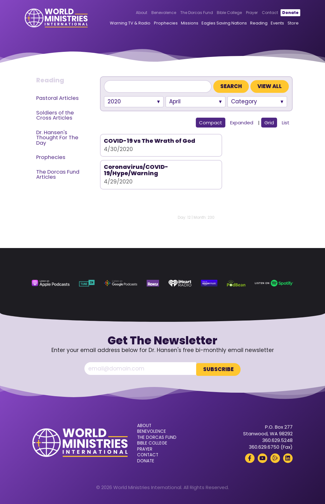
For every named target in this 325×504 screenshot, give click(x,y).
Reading (251, 23)
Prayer (244, 13)
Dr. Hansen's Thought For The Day (57, 138)
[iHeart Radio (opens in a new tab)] (180, 283)
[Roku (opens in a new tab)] (153, 283)
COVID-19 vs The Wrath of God (143, 144)
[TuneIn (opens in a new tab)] (87, 283)
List (285, 122)
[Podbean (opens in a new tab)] (236, 283)
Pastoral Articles (57, 98)
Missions (182, 23)
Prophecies (158, 23)
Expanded (241, 122)
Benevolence (156, 13)
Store (285, 23)
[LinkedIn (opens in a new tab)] (288, 457)
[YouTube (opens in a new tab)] (262, 457)
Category (244, 101)
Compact (210, 122)
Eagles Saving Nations (216, 23)
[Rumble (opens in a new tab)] (275, 457)
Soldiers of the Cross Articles (55, 115)
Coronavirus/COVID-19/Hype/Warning (232, 144)
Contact (262, 13)
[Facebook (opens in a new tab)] (250, 457)
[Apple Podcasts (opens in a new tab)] (51, 283)
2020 (114, 101)
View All (269, 86)
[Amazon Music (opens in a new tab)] (209, 283)
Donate (282, 13)
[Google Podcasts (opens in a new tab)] (120, 283)
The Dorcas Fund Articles (57, 174)
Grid (269, 122)
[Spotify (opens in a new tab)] (274, 283)
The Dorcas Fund (188, 13)
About (134, 13)
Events (269, 23)
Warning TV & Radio (122, 23)
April (175, 101)
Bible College (221, 13)
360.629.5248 (277, 439)
